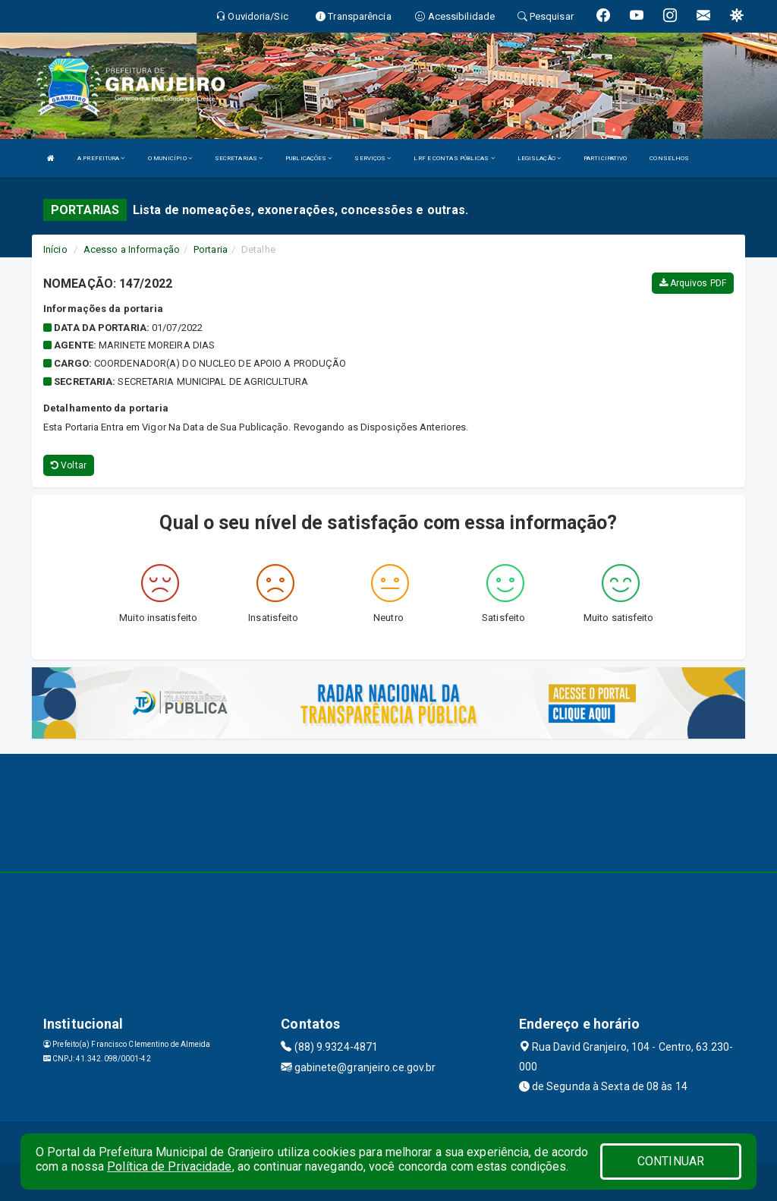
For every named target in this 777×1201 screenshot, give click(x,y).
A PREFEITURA (100, 158)
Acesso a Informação (131, 249)
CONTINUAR (670, 1161)
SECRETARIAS (239, 158)
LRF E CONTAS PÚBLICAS (454, 158)
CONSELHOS (669, 158)
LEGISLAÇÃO (539, 158)
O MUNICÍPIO (170, 158)
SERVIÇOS (372, 158)
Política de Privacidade (169, 1166)
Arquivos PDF (692, 283)
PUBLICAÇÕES (308, 158)
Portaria (210, 249)
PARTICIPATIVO (605, 158)
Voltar (69, 465)
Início (55, 249)
